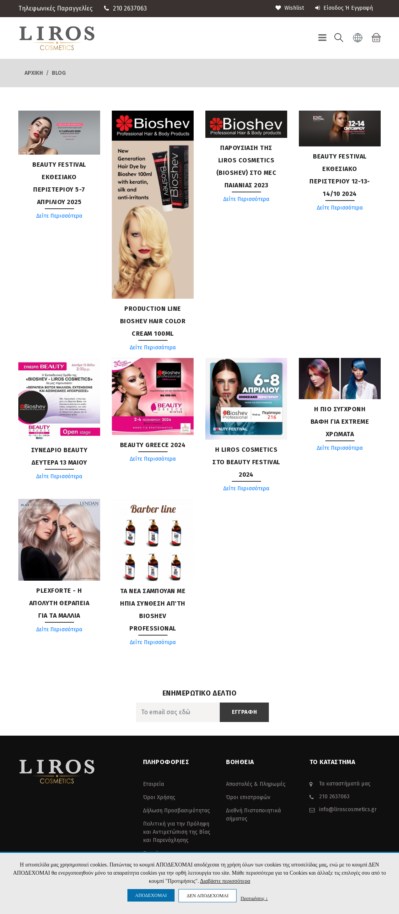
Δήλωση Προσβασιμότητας (176, 810)
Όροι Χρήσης (159, 797)
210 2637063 (130, 8)
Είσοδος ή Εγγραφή (344, 8)
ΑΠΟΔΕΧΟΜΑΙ (151, 895)
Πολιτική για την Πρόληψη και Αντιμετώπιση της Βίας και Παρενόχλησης (176, 832)
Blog (59, 73)
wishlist (289, 8)
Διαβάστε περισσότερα (225, 881)
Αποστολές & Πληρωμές (256, 784)
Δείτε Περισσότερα (59, 216)
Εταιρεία (153, 784)
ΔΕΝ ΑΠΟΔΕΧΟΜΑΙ (207, 895)
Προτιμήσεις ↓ (254, 898)
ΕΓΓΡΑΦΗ (244, 712)
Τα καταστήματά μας (345, 783)
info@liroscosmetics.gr (348, 809)
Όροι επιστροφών (248, 797)
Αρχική (34, 73)
